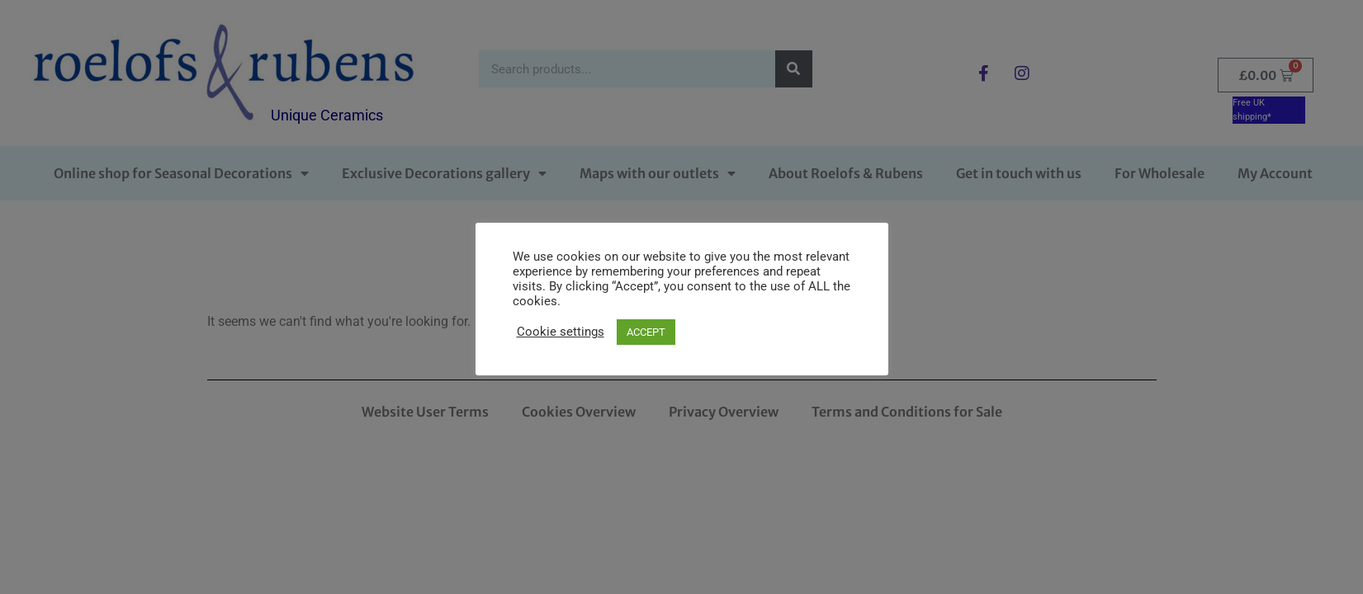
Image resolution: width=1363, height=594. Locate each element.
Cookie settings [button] (560, 331)
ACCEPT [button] (646, 332)
